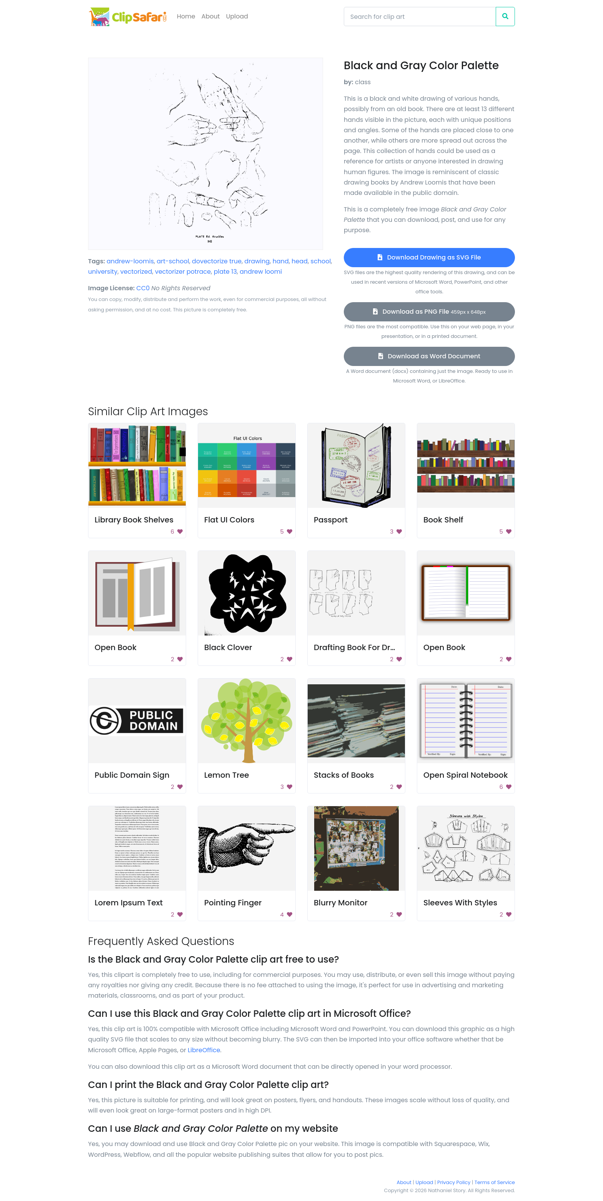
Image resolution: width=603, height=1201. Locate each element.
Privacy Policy (453, 1182)
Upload (237, 16)
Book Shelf (443, 519)
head (300, 261)
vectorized (136, 271)
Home (186, 16)
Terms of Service (495, 1182)
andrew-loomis (130, 261)
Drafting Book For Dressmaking (373, 647)
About (211, 16)
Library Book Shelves (134, 519)
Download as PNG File (429, 311)
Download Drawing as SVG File (429, 257)
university (102, 271)
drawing (257, 261)
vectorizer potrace (183, 271)
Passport (331, 519)
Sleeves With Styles (460, 902)
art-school (173, 261)
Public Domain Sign (132, 775)
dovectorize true (217, 261)
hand (281, 261)
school (321, 261)
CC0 (143, 288)
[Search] (420, 16)
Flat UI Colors (229, 519)
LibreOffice (204, 1050)
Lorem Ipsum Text (129, 902)
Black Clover (228, 647)
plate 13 (225, 271)
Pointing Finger (233, 902)
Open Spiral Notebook (465, 775)
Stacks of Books (344, 775)
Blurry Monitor (341, 902)
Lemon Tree (226, 775)
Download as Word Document (429, 356)
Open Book (116, 647)
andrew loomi (261, 271)
